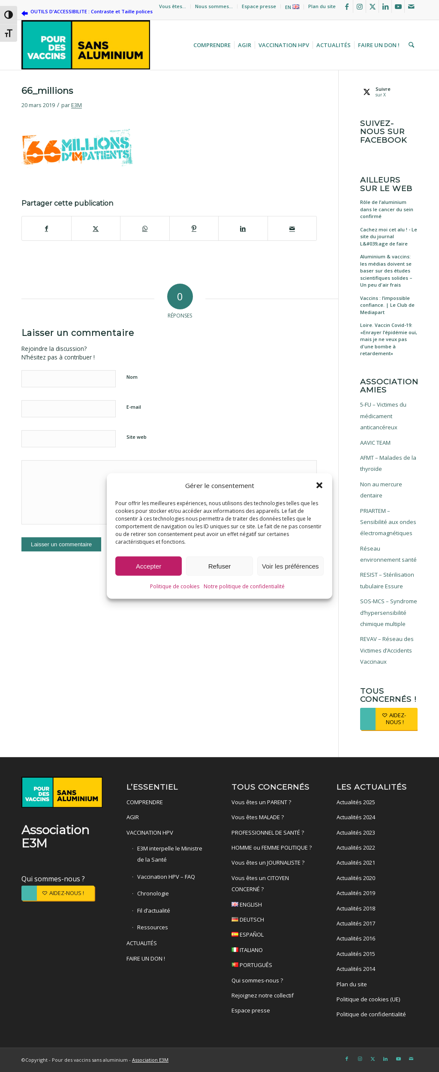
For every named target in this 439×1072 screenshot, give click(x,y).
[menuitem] (173, 6)
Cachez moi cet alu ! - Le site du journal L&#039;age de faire (388, 236)
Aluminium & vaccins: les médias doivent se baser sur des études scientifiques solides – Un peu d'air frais (386, 270)
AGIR (132, 817)
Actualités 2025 (356, 802)
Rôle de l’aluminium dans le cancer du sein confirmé (386, 209)
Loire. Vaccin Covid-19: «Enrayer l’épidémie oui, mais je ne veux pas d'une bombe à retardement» (388, 339)
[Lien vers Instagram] (359, 6)
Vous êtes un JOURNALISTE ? (268, 862)
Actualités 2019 (356, 893)
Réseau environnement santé (388, 554)
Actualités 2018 (356, 908)
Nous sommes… (214, 6)
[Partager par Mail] (292, 228)
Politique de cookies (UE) (368, 999)
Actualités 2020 (356, 878)
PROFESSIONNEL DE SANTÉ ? (268, 832)
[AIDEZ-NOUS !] (389, 719)
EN (292, 7)
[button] (319, 485)
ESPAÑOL (272, 935)
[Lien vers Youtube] (398, 6)
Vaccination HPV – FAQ (166, 876)
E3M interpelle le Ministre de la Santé (169, 853)
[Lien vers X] (372, 6)
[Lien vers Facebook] (346, 6)
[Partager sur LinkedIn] (243, 228)
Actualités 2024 (356, 817)
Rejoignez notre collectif (263, 995)
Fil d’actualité (153, 910)
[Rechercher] (410, 45)
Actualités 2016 (356, 938)
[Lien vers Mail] (411, 6)
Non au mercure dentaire (381, 489)
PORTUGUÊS (272, 966)
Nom (132, 377)
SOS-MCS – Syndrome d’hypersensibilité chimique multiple (388, 612)
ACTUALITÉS (141, 943)
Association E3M (150, 1060)
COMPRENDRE (144, 802)
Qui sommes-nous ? (53, 878)
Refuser (219, 566)
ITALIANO (272, 951)
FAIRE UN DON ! (145, 958)
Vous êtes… (172, 6)
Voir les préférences (290, 566)
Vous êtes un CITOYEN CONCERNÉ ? (260, 883)
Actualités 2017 (356, 923)
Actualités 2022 (356, 847)
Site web (136, 437)
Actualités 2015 (356, 954)
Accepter (148, 566)
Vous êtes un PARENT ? (261, 802)
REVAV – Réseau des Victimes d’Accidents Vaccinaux (387, 650)
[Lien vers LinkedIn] (385, 6)
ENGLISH (272, 905)
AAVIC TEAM (375, 442)
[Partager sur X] (96, 228)
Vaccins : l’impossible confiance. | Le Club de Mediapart (387, 305)
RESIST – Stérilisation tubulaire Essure (387, 580)
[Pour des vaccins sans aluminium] (85, 45)
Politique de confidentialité (371, 1014)
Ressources (152, 927)
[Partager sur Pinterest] (194, 228)
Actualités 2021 (356, 862)
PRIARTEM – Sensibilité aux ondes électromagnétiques (388, 522)
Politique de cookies (174, 586)
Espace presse (259, 6)
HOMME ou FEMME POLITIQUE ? (272, 847)
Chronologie (153, 893)
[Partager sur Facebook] (46, 228)
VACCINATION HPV (149, 832)
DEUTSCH (272, 920)
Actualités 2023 (356, 832)
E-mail (133, 407)
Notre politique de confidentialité (244, 586)
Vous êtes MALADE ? (258, 817)
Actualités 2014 (356, 969)
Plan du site (322, 6)
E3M (76, 105)
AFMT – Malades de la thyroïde (388, 463)
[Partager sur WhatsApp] (144, 228)
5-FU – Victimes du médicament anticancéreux (383, 416)
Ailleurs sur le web (386, 184)
